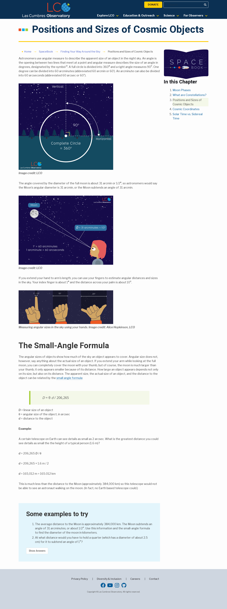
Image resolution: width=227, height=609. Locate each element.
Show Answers (37, 550)
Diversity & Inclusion (109, 578)
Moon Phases (182, 90)
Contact (154, 578)
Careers (135, 578)
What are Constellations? (189, 95)
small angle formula (69, 378)
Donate (153, 4)
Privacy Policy (79, 578)
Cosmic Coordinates (186, 109)
